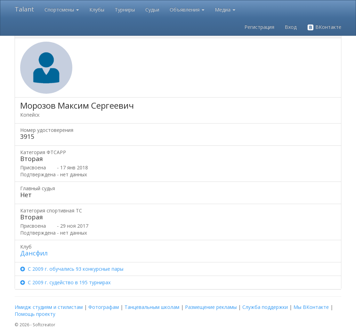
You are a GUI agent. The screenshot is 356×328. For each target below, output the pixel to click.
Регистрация (259, 27)
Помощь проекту (35, 314)
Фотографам (103, 307)
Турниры (125, 9)
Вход (291, 27)
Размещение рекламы (211, 307)
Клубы (96, 9)
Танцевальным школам (151, 307)
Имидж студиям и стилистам (49, 307)
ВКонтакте (324, 27)
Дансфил (34, 253)
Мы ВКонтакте (311, 307)
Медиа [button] (225, 9)
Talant (24, 9)
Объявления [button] (187, 9)
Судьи (152, 9)
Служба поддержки (265, 307)
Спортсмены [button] (61, 9)
